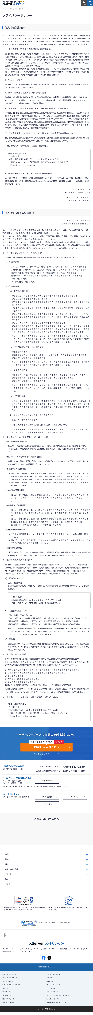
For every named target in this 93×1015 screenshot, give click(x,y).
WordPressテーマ (52, 999)
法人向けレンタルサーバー (55, 974)
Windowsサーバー (8, 988)
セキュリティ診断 (8, 1002)
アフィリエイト (25, 952)
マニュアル (74, 797)
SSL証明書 (50, 981)
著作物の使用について (10, 952)
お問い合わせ (47, 781)
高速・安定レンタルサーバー (12, 974)
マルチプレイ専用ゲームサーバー (57, 995)
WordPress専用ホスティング (56, 1002)
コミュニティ (47, 804)
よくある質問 (46, 797)
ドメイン (49, 978)
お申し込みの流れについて (47, 754)
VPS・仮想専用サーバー (10, 978)
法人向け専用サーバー (10, 981)
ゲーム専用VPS (51, 988)
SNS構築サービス (8, 995)
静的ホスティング (8, 999)
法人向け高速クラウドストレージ (13, 985)
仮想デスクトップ (52, 992)
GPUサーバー (7, 992)
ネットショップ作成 (53, 985)
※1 (25, 2)
